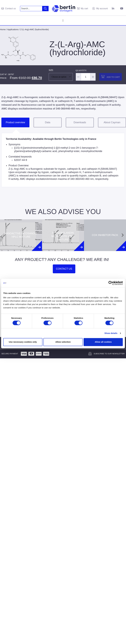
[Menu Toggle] (62, 20)
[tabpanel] (63, 160)
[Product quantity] (86, 77)
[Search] (45, 8)
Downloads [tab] (80, 122)
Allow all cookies (103, 342)
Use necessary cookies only (23, 342)
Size (51, 70)
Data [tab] (47, 122)
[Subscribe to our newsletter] (90, 353)
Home (3, 29)
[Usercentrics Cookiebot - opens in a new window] (110, 283)
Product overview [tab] (15, 122)
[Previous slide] (3, 235)
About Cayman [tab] (112, 122)
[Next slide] (122, 235)
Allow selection (63, 342)
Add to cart (113, 77)
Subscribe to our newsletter (109, 354)
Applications (13, 29)
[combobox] (31, 8)
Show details (110, 333)
